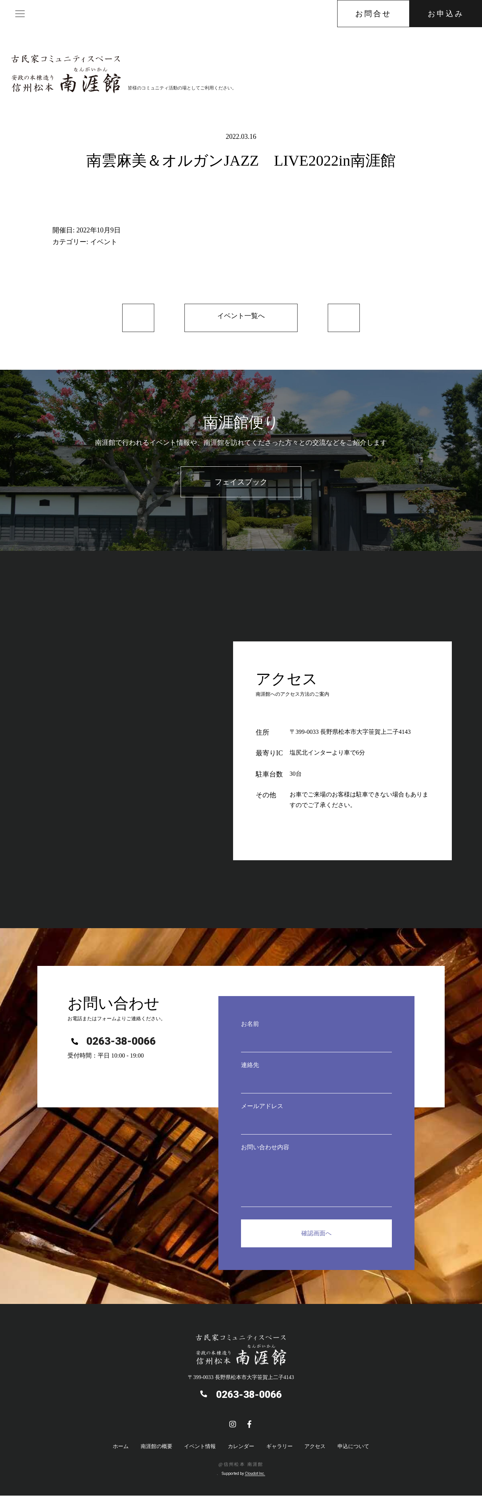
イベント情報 (200, 1450)
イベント (103, 242)
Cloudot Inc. (255, 1477)
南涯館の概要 (156, 1450)
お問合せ (373, 13)
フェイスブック (241, 486)
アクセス (314, 1450)
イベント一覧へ (241, 318)
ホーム (121, 1450)
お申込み (446, 13)
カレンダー (241, 1450)
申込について (353, 1450)
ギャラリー (279, 1450)
